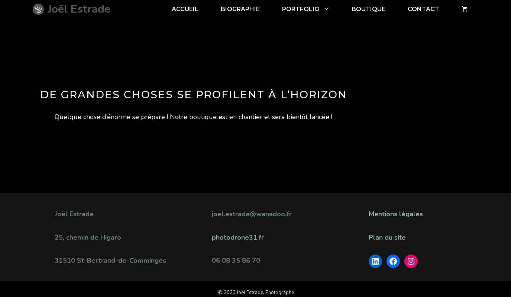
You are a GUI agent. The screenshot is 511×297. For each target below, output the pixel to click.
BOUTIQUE (368, 9)
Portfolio (311, 9)
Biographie (240, 9)
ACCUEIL (185, 9)
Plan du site (387, 237)
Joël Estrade (79, 9)
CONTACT (423, 9)
